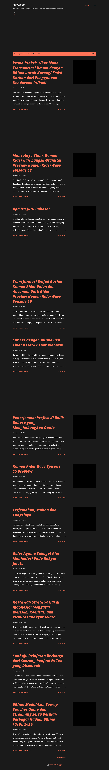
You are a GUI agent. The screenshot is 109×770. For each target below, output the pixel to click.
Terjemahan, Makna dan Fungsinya (34, 512)
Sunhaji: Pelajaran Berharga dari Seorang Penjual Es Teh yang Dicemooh (38, 660)
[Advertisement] (54, 34)
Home (16, 15)
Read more (62, 109)
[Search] (87, 5)
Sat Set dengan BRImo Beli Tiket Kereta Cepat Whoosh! (38, 342)
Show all (91, 54)
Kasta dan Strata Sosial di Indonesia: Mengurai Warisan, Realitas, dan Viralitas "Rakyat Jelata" (36, 610)
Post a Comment (24, 109)
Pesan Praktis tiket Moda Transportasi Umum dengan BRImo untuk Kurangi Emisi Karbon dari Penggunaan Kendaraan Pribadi (38, 72)
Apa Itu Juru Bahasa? (31, 208)
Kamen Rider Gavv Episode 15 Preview (36, 469)
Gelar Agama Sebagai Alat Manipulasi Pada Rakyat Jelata (36, 558)
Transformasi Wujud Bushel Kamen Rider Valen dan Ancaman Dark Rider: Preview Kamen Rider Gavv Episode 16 (37, 291)
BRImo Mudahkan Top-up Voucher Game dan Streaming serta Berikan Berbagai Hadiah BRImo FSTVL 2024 (35, 714)
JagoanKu (19, 5)
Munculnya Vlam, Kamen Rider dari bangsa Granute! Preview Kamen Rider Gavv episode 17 (37, 163)
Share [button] (15, 109)
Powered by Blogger (54, 765)
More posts (61, 758)
